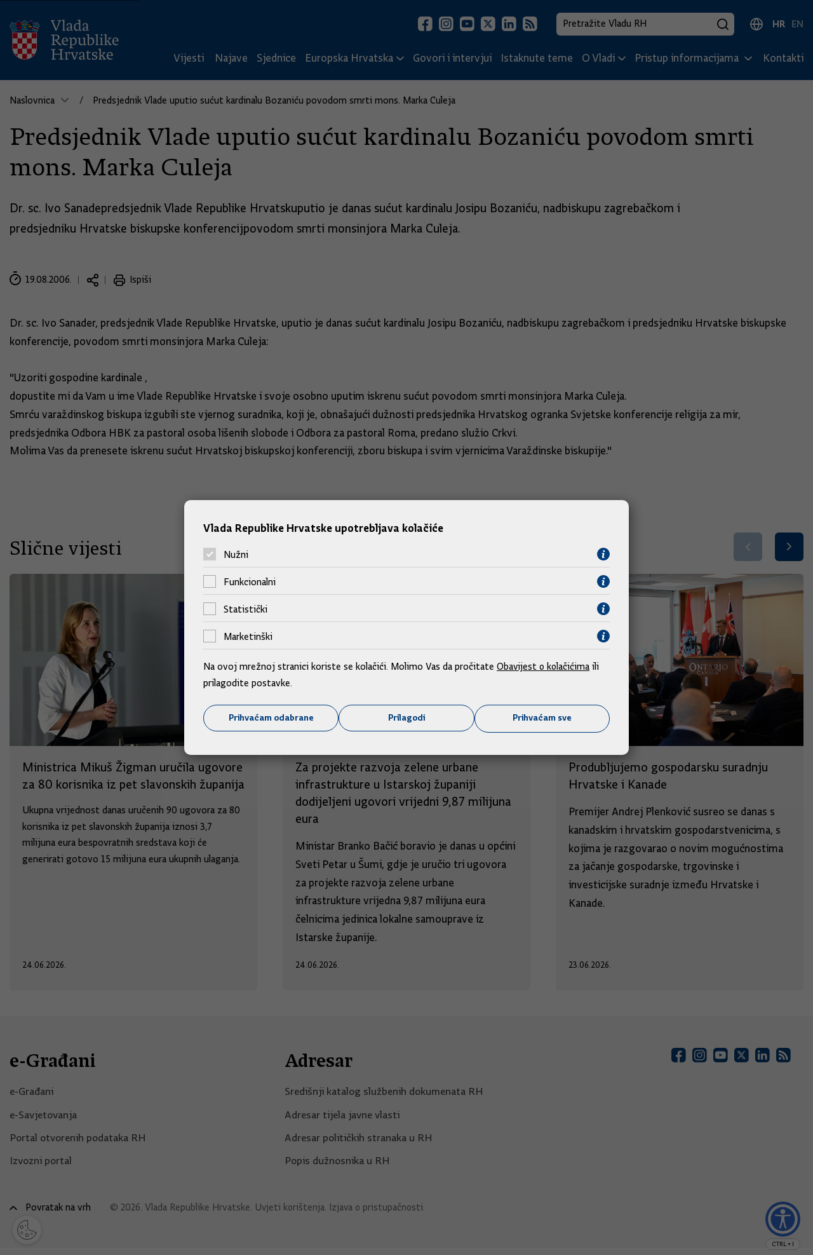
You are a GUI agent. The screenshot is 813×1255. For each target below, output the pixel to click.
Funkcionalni (250, 581)
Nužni (236, 554)
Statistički (245, 608)
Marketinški (248, 636)
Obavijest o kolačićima (544, 666)
